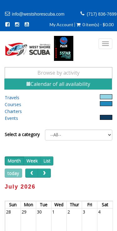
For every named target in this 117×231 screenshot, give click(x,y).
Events (11, 118)
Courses (13, 104)
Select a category (22, 134)
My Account (61, 24)
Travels (12, 98)
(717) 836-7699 (102, 14)
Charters (13, 111)
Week (32, 161)
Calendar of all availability (58, 84)
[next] (44, 173)
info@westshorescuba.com (38, 14)
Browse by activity (58, 72)
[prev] (31, 173)
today (13, 173)
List (47, 161)
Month (14, 161)
